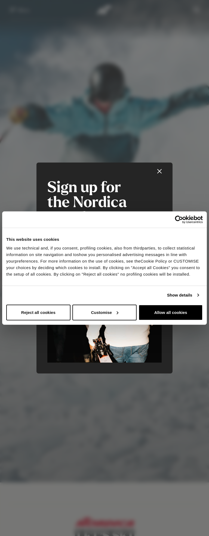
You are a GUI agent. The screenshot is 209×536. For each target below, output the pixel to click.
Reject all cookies (38, 312)
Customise (104, 312)
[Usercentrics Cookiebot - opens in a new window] (179, 220)
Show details (179, 295)
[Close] (159, 171)
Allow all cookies (170, 312)
